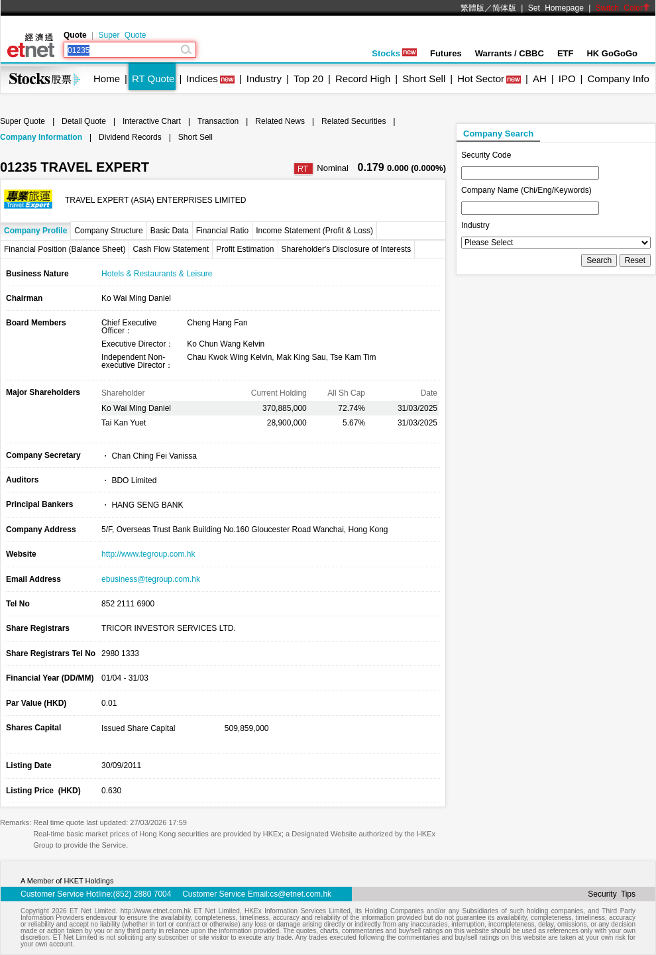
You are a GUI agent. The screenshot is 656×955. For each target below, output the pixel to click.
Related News (280, 121)
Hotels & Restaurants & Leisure (156, 273)
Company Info (618, 78)
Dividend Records (130, 137)
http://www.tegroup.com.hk (148, 554)
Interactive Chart (152, 121)
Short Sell (423, 78)
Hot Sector (480, 78)
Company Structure (108, 230)
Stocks (394, 53)
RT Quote (153, 78)
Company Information (41, 137)
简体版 (504, 8)
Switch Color (623, 8)
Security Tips (611, 894)
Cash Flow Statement (171, 249)
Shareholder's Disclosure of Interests (346, 249)
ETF (565, 53)
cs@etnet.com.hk (300, 894)
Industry (264, 78)
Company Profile (35, 230)
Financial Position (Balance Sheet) (64, 249)
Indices (202, 78)
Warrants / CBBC (509, 53)
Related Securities (353, 121)
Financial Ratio (222, 230)
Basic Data (169, 230)
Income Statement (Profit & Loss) (314, 230)
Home (106, 78)
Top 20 (308, 78)
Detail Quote (84, 121)
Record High (362, 78)
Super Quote (122, 35)
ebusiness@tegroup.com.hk (150, 579)
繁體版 (472, 8)
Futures (446, 53)
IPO (567, 78)
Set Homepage (556, 8)
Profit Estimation (245, 249)
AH (540, 78)
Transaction (218, 121)
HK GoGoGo (611, 53)
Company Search (498, 134)
